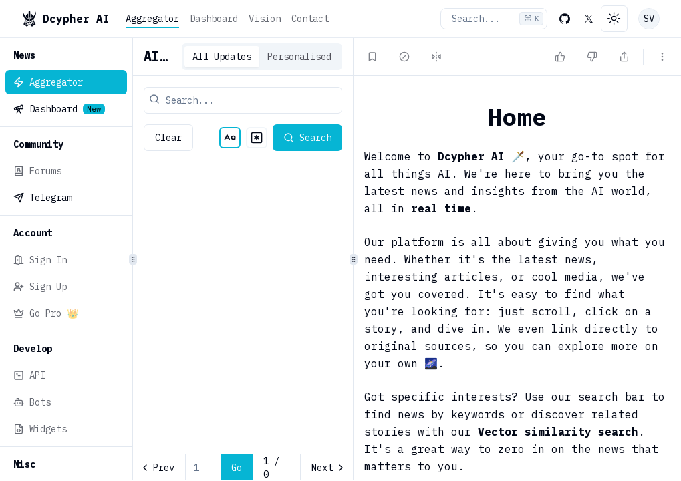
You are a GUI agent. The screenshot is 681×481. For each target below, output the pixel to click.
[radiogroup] (243, 137)
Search (307, 138)
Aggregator (152, 19)
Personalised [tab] (299, 57)
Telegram (42, 198)
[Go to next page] (326, 467)
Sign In (40, 260)
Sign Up (40, 287)
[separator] (132, 259)
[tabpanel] (243, 321)
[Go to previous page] (159, 467)
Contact (310, 19)
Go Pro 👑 (45, 313)
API (29, 375)
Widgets (40, 429)
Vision (265, 19)
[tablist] (262, 56)
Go (236, 468)
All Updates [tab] (221, 57)
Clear (168, 138)
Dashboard (214, 19)
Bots (32, 402)
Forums (37, 171)
